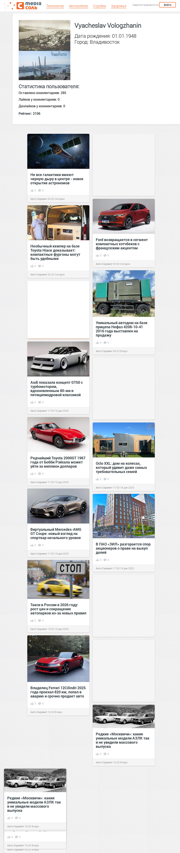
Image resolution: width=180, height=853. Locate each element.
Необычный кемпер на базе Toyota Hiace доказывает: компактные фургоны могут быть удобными (55, 252)
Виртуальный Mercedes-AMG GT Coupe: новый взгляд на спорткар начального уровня (55, 533)
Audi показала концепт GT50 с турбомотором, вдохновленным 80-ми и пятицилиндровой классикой (56, 388)
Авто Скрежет (38, 198)
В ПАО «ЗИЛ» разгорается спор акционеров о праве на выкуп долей (123, 548)
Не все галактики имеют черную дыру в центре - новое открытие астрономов (56, 179)
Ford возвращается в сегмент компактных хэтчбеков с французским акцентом (122, 244)
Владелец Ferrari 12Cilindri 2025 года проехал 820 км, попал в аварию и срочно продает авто (58, 692)
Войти (167, 5)
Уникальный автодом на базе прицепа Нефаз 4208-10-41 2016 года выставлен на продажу (122, 329)
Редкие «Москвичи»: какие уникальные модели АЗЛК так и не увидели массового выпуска (122, 740)
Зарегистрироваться (145, 5)
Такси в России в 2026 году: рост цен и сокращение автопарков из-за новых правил (58, 609)
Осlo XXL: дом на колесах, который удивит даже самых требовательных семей (121, 467)
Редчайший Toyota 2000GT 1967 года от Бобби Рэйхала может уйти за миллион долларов (57, 462)
